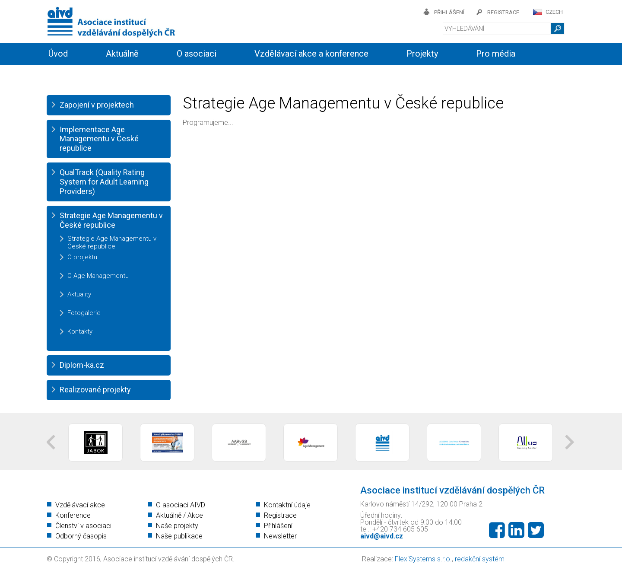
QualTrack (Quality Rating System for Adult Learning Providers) (104, 181)
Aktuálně (122, 53)
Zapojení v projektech (97, 104)
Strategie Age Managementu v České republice (111, 220)
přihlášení (449, 12)
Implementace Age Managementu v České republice (99, 139)
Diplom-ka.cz (82, 364)
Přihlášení (278, 526)
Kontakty (237, 74)
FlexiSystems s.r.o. (423, 559)
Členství (167, 74)
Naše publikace (179, 536)
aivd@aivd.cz (381, 536)
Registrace (280, 515)
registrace (503, 12)
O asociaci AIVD (180, 505)
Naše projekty (177, 526)
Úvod (58, 53)
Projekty (422, 53)
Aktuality (79, 294)
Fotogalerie (84, 313)
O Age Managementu (98, 276)
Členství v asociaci (83, 526)
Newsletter (280, 536)
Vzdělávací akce (80, 505)
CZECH (554, 12)
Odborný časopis (81, 536)
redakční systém (480, 559)
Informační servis (81, 74)
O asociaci (196, 53)
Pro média (495, 53)
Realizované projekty (95, 389)
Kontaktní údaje (287, 505)
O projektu (82, 257)
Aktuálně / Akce (179, 515)
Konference (73, 515)
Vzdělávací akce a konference (311, 53)
